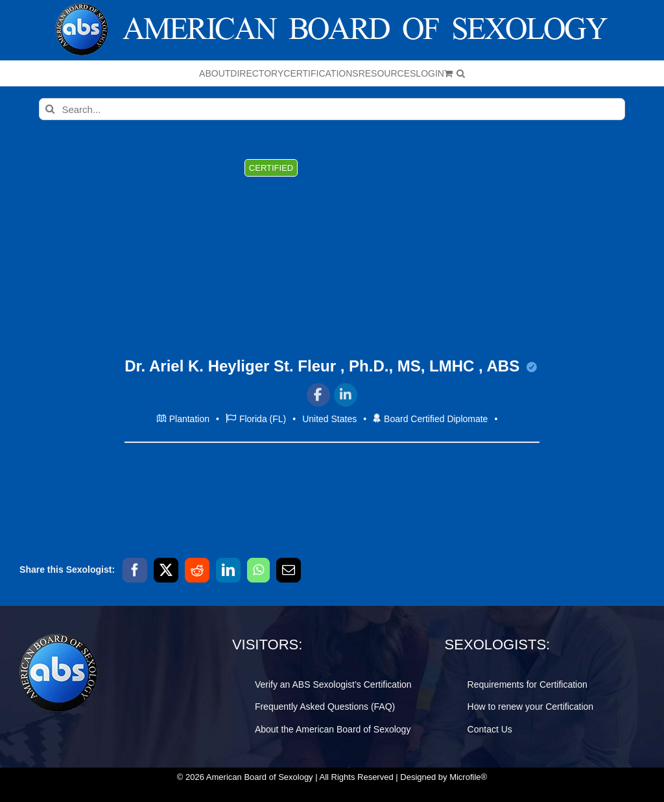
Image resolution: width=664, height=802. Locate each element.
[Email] (288, 570)
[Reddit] (197, 570)
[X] (166, 570)
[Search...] (331, 109)
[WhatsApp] (258, 570)
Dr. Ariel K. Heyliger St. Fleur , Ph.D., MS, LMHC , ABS (330, 366)
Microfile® (468, 777)
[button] (460, 73)
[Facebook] (134, 570)
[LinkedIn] (228, 570)
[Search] (50, 109)
